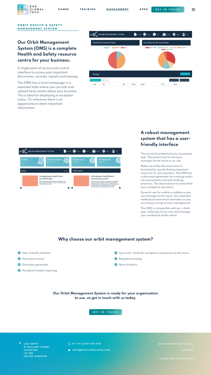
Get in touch (168, 10)
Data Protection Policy (175, 344)
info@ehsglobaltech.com (91, 350)
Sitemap (187, 350)
